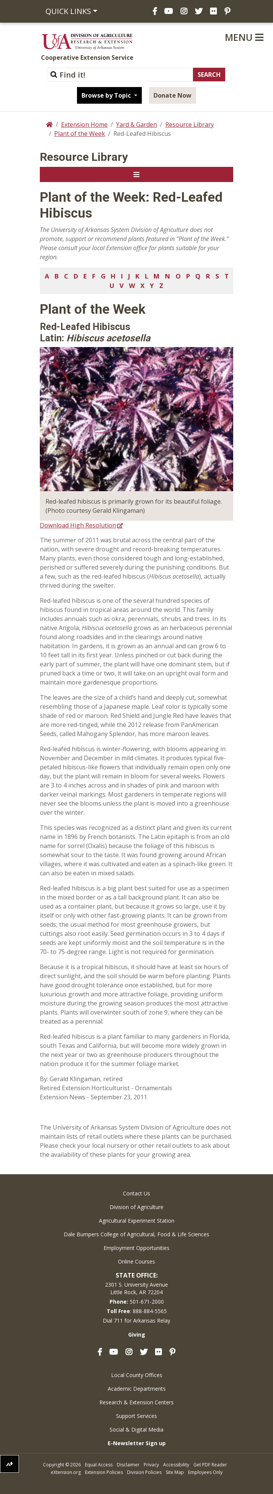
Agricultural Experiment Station (136, 1220)
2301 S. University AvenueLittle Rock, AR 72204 (136, 1288)
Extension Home (84, 124)
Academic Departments (137, 1388)
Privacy (151, 1464)
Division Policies (144, 1472)
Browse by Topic (107, 95)
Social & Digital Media (136, 1429)
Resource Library (189, 124)
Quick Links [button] (68, 11)
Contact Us (136, 1193)
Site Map (175, 1472)
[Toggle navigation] (136, 174)
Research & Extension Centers (136, 1402)
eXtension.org (66, 1472)
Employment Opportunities (136, 1247)
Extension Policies (104, 1472)
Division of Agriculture (136, 1207)
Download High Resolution (78, 525)
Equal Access (99, 1464)
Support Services (136, 1415)
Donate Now (172, 95)
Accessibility (176, 1464)
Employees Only (205, 1472)
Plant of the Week (79, 133)
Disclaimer (128, 1464)
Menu (244, 37)
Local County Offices (136, 1375)
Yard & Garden (136, 124)
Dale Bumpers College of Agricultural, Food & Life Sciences (136, 1234)
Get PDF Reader (210, 1464)
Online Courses (136, 1261)
